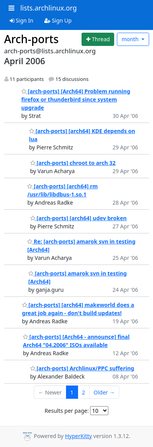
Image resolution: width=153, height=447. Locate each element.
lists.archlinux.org (48, 7)
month (131, 39)
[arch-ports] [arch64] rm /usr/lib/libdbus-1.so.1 (62, 190)
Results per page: (67, 410)
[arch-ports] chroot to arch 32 (73, 163)
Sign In (21, 20)
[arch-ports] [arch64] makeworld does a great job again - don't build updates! (78, 309)
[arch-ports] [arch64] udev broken (78, 218)
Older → (104, 392)
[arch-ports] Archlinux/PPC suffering (82, 368)
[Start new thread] (98, 39)
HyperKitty (78, 436)
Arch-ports (31, 39)
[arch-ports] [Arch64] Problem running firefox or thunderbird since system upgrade (75, 99)
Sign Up (58, 20)
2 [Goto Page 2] (83, 392)
